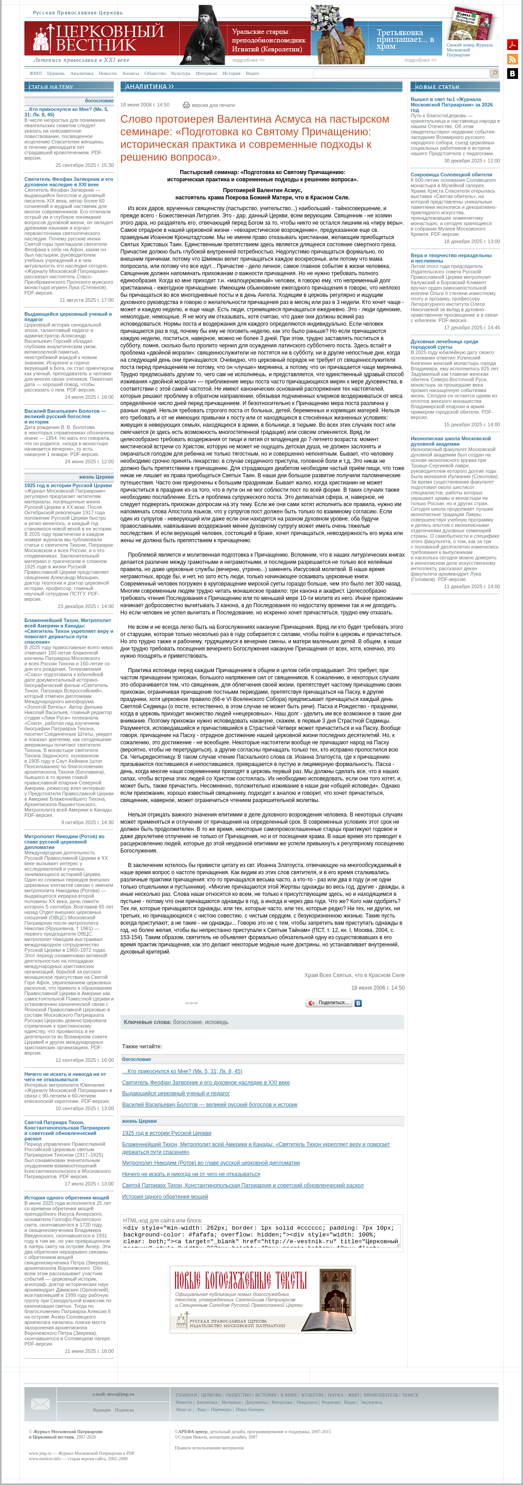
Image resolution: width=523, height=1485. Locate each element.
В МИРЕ (288, 1395)
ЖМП (35, 73)
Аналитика (81, 73)
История (231, 73)
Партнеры (221, 1409)
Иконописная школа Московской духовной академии (451, 441)
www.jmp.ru (40, 1453)
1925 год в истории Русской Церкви (68, 485)
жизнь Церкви (96, 477)
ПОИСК (410, 1395)
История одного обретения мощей (66, 1197)
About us (183, 1409)
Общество (155, 73)
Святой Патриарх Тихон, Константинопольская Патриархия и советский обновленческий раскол (67, 1130)
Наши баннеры (250, 1409)
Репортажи (281, 1402)
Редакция (102, 1409)
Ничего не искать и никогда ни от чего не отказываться (65, 1076)
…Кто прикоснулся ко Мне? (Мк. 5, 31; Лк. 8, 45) (182, 1071)
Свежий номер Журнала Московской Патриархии (470, 49)
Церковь (56, 73)
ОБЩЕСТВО (238, 1395)
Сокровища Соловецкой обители (451, 174)
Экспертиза (371, 1402)
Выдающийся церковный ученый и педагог (176, 1093)
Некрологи (307, 1402)
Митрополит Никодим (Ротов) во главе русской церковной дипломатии (64, 842)
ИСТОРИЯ (265, 1395)
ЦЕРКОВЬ (211, 1395)
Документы (256, 1402)
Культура (180, 73)
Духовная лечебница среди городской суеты (444, 344)
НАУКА (336, 1395)
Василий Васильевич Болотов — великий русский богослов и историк (65, 416)
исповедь (217, 1022)
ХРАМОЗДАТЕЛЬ (381, 1395)
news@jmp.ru (120, 1394)
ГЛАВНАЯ (186, 1395)
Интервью (206, 73)
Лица (201, 1409)
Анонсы (130, 73)
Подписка (124, 1409)
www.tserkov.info (45, 1458)
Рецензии (331, 1402)
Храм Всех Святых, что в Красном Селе (354, 975)
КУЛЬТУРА (313, 1395)
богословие (99, 100)
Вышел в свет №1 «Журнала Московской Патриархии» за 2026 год (452, 105)
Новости (107, 73)
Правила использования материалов (209, 1447)
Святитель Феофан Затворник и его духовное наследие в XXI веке (68, 181)
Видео (252, 73)
